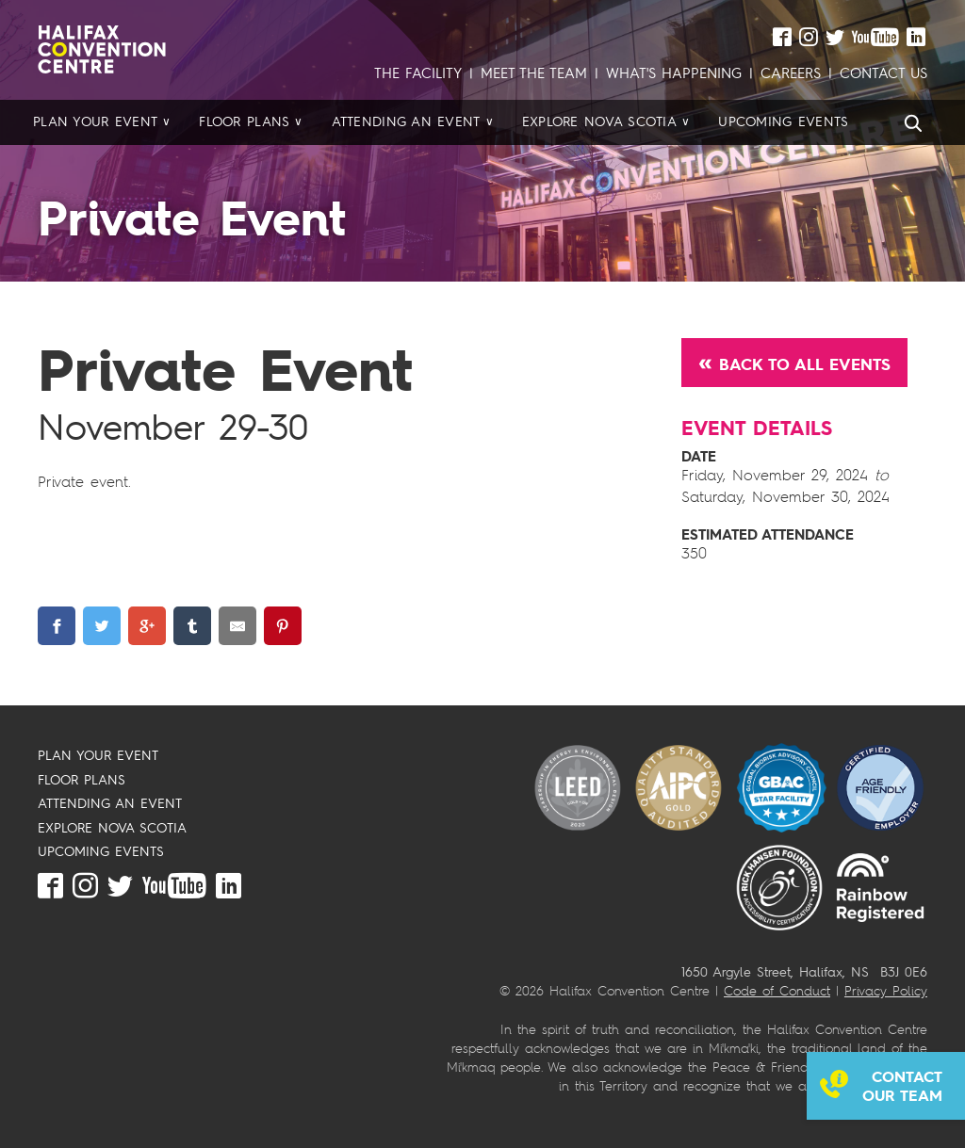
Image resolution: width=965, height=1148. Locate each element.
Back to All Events (805, 364)
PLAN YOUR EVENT (98, 755)
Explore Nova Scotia (599, 121)
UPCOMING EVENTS (101, 851)
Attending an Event (406, 121)
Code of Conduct (777, 990)
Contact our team (902, 1086)
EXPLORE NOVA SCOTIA (112, 827)
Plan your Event (95, 121)
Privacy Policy (885, 990)
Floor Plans (244, 121)
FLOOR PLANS (81, 779)
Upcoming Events (783, 121)
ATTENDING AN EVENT (110, 803)
